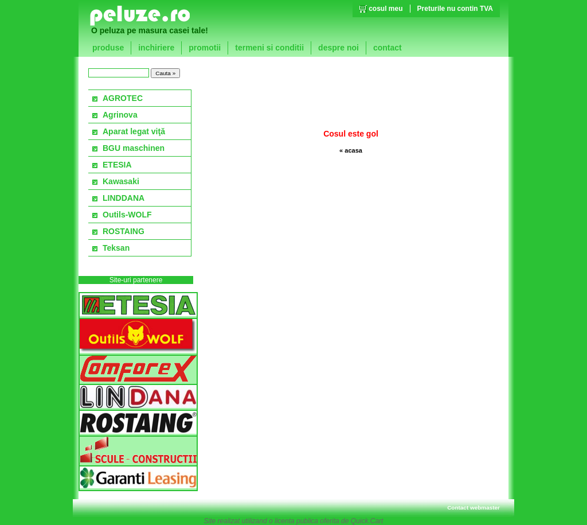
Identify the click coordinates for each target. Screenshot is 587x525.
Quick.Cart (367, 521)
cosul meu (385, 9)
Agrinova (120, 114)
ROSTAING (123, 231)
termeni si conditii (269, 47)
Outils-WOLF (127, 214)
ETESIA (117, 164)
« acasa (350, 150)
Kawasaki (121, 181)
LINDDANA (123, 198)
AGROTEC (123, 98)
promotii (205, 47)
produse (108, 47)
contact (387, 47)
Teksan (116, 247)
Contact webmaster (473, 507)
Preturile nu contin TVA (455, 9)
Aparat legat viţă (134, 131)
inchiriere (156, 47)
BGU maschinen (134, 148)
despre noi (338, 47)
